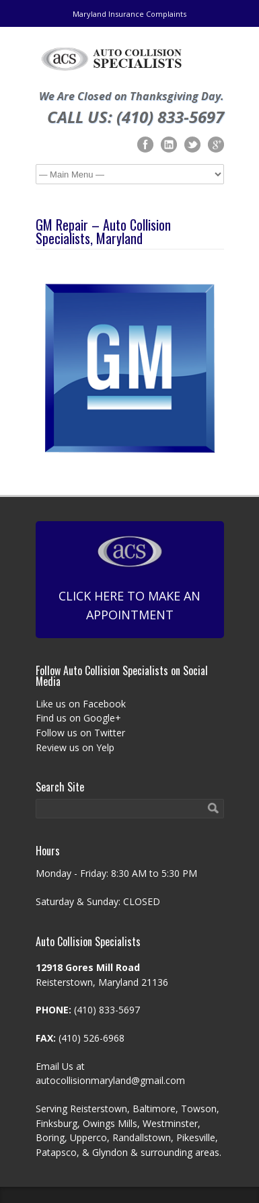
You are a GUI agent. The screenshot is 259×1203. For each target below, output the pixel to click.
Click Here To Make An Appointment (129, 579)
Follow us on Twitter (80, 732)
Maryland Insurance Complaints (129, 14)
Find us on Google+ (78, 717)
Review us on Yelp (75, 747)
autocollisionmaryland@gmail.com (110, 1080)
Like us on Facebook (81, 703)
